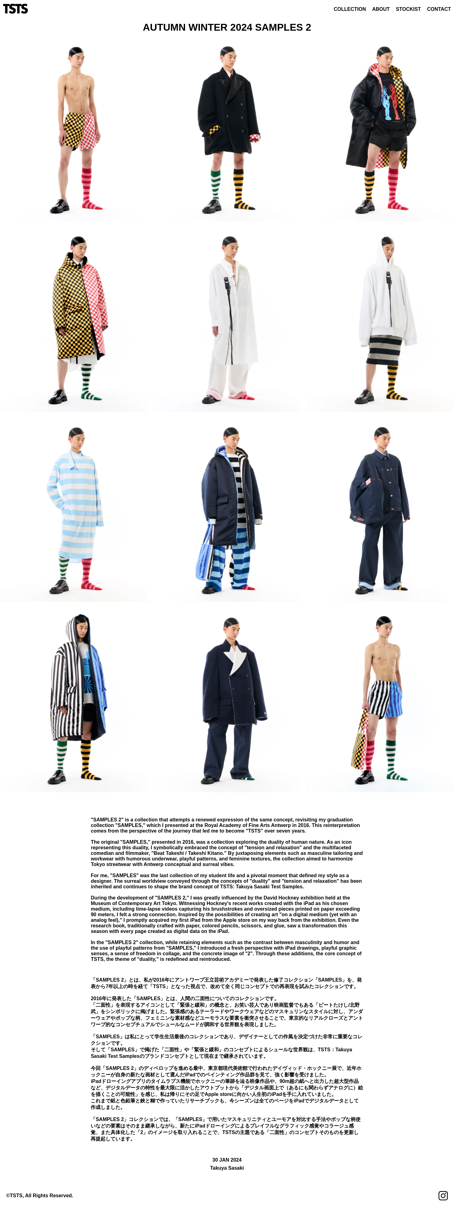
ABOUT (381, 9)
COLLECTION (350, 9)
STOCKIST (408, 9)
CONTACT (439, 9)
